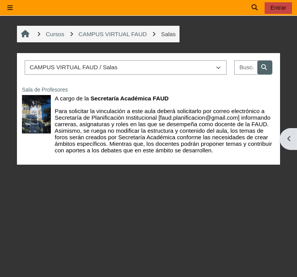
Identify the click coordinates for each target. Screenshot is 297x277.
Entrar (278, 7)
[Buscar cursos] (246, 67)
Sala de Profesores (45, 90)
